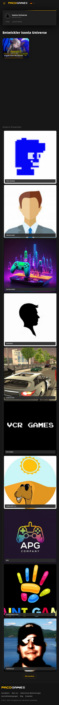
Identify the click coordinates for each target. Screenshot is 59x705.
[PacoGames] (13, 687)
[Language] (32, 3)
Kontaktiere (5, 693)
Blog (21, 696)
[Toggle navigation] (4, 3)
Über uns (15, 693)
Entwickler (29, 696)
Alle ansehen (29, 676)
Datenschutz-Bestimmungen (30, 693)
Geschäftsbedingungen (9, 696)
